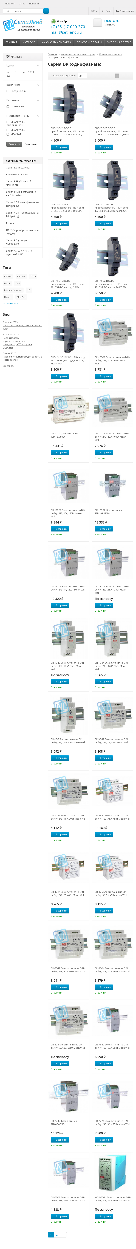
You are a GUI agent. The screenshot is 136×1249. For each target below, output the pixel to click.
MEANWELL (15, 134)
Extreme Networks (13, 290)
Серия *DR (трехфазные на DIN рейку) (22, 214)
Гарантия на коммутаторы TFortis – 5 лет (22, 327)
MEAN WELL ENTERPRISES (16, 123)
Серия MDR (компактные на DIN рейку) (21, 193)
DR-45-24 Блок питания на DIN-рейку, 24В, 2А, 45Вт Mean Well (67, 893)
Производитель (22, 115)
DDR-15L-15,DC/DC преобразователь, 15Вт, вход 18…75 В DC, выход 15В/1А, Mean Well (67, 284)
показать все (10, 303)
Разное (10, 223)
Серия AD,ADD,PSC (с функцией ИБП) (19, 252)
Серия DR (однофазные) (21, 160)
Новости (34, 3)
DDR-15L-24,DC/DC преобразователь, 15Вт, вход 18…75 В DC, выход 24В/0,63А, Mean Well (111, 284)
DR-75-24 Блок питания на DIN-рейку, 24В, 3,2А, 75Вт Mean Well (112, 1122)
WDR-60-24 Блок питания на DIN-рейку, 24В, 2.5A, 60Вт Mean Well (113, 1199)
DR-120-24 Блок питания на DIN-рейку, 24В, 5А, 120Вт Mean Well (68, 588)
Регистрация (125, 11)
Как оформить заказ (55, 42)
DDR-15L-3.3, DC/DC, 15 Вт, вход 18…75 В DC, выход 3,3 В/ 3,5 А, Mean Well (68, 360)
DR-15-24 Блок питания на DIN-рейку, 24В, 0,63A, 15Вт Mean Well (111, 666)
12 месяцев (15, 106)
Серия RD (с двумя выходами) (17, 242)
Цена (22, 65)
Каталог (29, 42)
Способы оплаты (89, 42)
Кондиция (22, 85)
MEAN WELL (16, 129)
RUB (94, 11)
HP (29, 290)
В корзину (59, 147)
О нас (22, 3)
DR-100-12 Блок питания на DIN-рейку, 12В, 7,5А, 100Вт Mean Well (112, 360)
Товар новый (16, 91)
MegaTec (21, 297)
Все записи (8, 365)
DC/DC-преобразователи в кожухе (22, 231)
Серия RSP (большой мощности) (18, 183)
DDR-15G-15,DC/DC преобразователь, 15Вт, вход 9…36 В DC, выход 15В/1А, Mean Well (112, 131)
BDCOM (8, 276)
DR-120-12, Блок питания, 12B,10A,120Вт (108, 511)
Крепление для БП (17, 174)
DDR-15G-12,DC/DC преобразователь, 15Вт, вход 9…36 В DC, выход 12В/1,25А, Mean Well (67, 131)
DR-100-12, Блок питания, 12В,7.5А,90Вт (64, 435)
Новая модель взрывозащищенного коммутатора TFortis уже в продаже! (17, 342)
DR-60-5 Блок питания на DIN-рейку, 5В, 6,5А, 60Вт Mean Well (68, 1046)
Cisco (33, 276)
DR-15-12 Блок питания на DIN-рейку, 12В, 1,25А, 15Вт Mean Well (67, 666)
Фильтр (14, 57)
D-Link (7, 283)
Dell (18, 283)
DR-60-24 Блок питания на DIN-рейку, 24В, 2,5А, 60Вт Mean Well (112, 970)
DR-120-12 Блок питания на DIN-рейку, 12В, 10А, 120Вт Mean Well (68, 513)
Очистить (31, 144)
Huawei (7, 297)
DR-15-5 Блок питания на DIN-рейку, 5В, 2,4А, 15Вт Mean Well (68, 741)
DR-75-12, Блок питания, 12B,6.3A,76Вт (64, 1122)
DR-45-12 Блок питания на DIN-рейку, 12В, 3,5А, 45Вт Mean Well (112, 817)
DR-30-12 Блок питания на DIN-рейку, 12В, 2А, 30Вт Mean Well (111, 741)
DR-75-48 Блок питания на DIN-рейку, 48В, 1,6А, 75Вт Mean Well (68, 1199)
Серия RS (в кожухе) (18, 167)
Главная (11, 42)
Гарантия (22, 100)
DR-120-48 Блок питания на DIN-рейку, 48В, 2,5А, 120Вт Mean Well (112, 589)
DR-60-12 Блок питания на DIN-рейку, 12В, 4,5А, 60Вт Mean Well (68, 970)
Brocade (21, 276)
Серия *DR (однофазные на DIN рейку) (22, 204)
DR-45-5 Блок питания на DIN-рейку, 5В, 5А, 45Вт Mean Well (111, 893)
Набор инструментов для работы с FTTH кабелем (22, 358)
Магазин (10, 3)
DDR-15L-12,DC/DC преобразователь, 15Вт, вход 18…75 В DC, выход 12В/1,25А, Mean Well (111, 207)
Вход (106, 11)
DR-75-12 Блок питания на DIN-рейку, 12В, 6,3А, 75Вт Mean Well (112, 1046)
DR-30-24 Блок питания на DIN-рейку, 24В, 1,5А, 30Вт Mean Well (68, 817)
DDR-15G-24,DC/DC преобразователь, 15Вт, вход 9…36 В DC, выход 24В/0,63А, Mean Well (67, 207)
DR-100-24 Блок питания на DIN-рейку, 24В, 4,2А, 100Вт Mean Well (112, 436)
